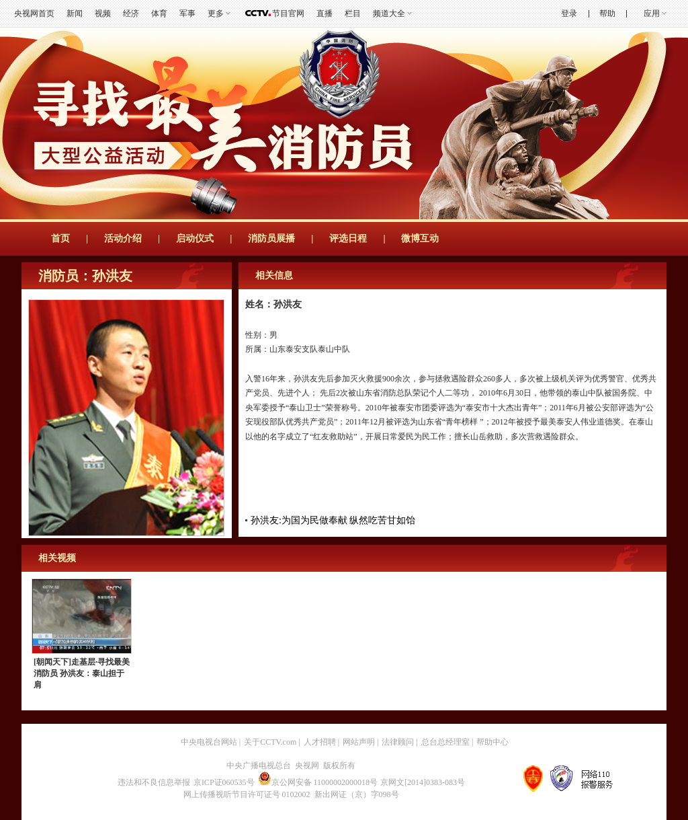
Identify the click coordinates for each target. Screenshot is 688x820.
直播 (324, 13)
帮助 (607, 13)
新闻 (75, 13)
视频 (103, 13)
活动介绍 (123, 238)
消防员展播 (271, 238)
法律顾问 (398, 742)
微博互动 (420, 238)
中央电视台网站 (209, 742)
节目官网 (288, 13)
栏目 (353, 13)
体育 (159, 13)
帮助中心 (492, 742)
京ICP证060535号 (224, 782)
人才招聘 (320, 742)
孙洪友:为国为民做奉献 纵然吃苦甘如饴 (333, 520)
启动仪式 (195, 238)
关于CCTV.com (270, 742)
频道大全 (389, 13)
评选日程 (348, 238)
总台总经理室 (445, 742)
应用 (652, 13)
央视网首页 (34, 13)
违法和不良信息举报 (154, 782)
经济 (131, 13)
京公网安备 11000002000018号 (318, 782)
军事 (187, 13)
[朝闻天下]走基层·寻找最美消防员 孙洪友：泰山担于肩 (82, 673)
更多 (216, 13)
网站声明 (359, 742)
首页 (60, 238)
